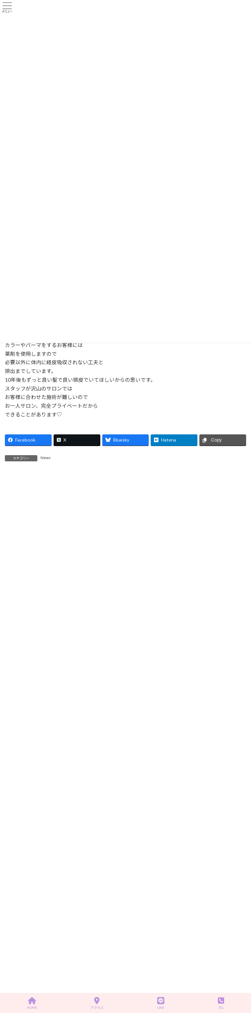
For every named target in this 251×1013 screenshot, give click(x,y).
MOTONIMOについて (59, 583)
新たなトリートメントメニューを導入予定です (84, 657)
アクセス (97, 1003)
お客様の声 (20, 799)
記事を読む (74, 529)
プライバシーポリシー (30, 878)
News (46, 457)
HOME (32, 1003)
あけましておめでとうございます (70, 620)
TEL (221, 1003)
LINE (160, 1003)
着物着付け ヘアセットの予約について (77, 693)
